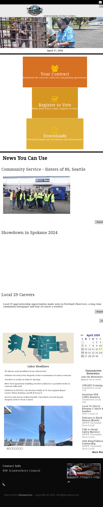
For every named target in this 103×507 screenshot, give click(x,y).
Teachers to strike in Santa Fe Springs (22, 380)
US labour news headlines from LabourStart (26, 371)
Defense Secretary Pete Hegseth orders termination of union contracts (38, 375)
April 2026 (93, 335)
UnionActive (26, 495)
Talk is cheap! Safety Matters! (91, 430)
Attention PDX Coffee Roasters (91, 395)
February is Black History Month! (92, 419)
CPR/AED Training (92, 385)
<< (81, 335)
